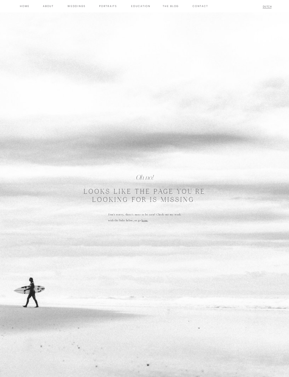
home (145, 220)
